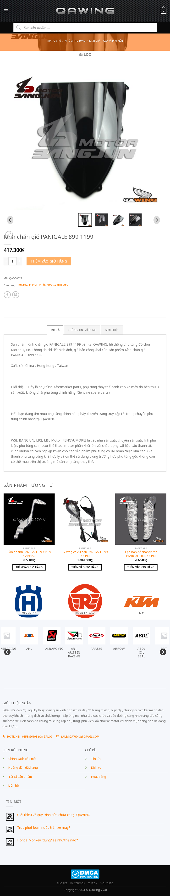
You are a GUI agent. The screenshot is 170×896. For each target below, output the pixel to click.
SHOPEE (62, 883)
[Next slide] (157, 220)
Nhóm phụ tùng (75, 40)
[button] (85, 220)
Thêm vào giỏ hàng (49, 261)
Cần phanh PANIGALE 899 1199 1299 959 (29, 554)
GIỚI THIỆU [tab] (112, 330)
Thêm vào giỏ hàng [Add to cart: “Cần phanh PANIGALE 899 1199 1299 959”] (29, 567)
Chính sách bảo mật (22, 759)
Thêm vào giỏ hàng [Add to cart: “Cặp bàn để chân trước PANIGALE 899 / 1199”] (140, 567)
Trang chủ (54, 40)
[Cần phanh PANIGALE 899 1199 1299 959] (29, 519)
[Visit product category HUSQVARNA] (28, 599)
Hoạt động (98, 777)
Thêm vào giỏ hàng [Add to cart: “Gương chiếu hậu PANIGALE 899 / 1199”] (84, 567)
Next (161, 651)
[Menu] (6, 10)
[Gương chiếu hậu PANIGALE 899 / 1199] (85, 519)
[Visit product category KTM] (142, 599)
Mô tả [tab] (55, 330)
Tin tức (96, 759)
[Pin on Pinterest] (15, 294)
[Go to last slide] (10, 220)
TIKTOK (93, 883)
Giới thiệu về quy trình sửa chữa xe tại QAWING (53, 815)
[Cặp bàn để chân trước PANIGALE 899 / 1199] (140, 519)
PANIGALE (24, 285)
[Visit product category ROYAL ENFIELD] (85, 599)
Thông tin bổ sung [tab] (82, 330)
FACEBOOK (77, 883)
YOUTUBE (106, 883)
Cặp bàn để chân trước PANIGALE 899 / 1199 (141, 554)
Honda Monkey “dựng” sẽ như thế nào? (47, 840)
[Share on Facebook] (7, 294)
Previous (6, 651)
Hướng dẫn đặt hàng (23, 768)
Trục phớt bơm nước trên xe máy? (43, 828)
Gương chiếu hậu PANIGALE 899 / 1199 (85, 554)
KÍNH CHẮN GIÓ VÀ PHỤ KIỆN (106, 40)
